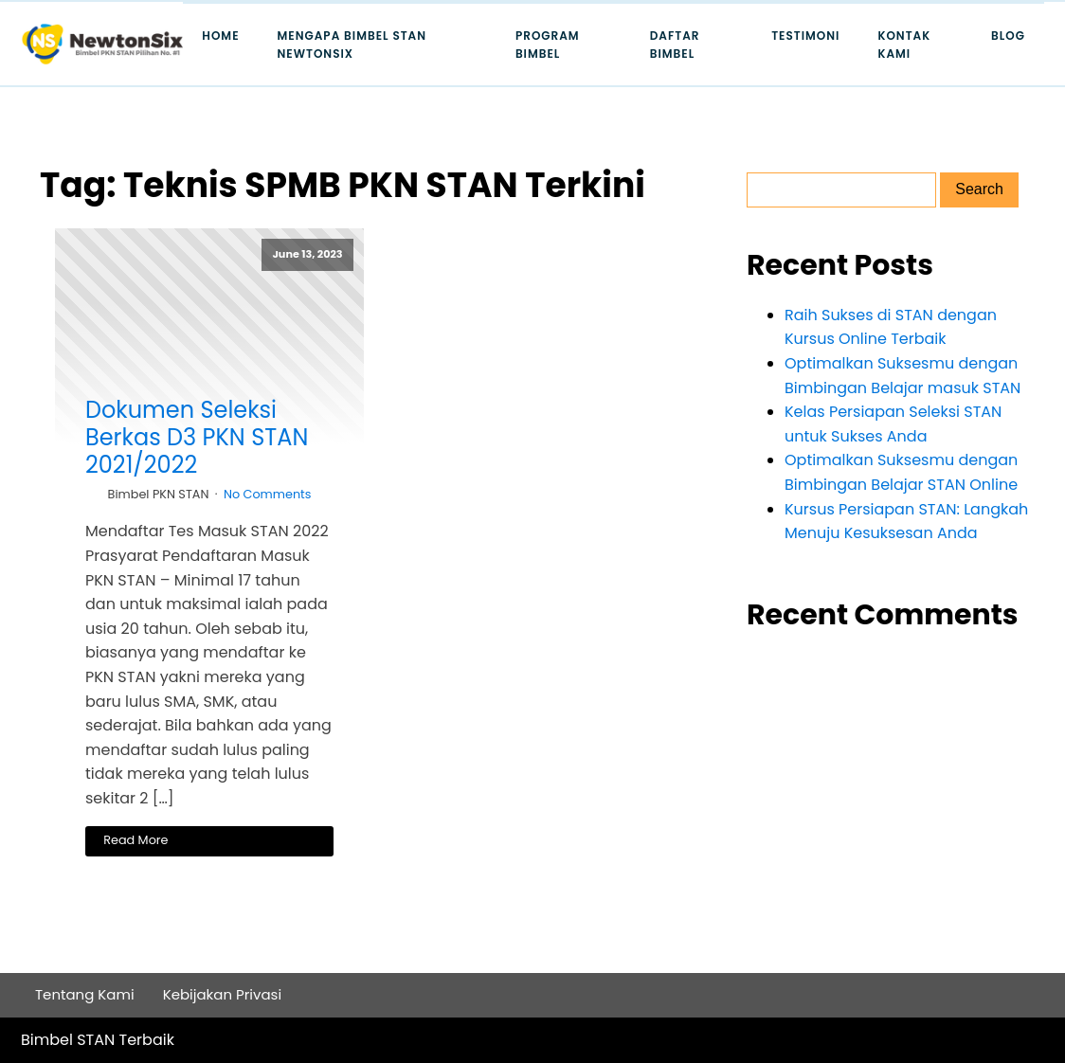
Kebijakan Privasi (222, 994)
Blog (1008, 35)
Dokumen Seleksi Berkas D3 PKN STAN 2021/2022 (196, 437)
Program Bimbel (547, 44)
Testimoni (805, 35)
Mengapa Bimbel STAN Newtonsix (352, 44)
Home (220, 35)
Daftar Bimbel (675, 44)
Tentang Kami (85, 994)
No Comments (268, 494)
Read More (135, 840)
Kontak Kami (903, 44)
